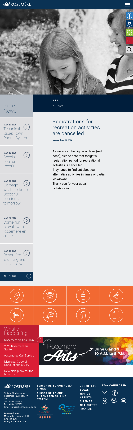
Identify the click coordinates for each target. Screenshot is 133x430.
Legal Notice (85, 392)
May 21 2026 (16, 192)
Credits (86, 397)
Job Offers (88, 386)
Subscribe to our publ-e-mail (54, 387)
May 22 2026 (16, 159)
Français (86, 409)
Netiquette (88, 405)
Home (55, 100)
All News (17, 276)
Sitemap (86, 401)
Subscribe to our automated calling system (51, 396)
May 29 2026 (16, 131)
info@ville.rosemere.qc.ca (23, 407)
